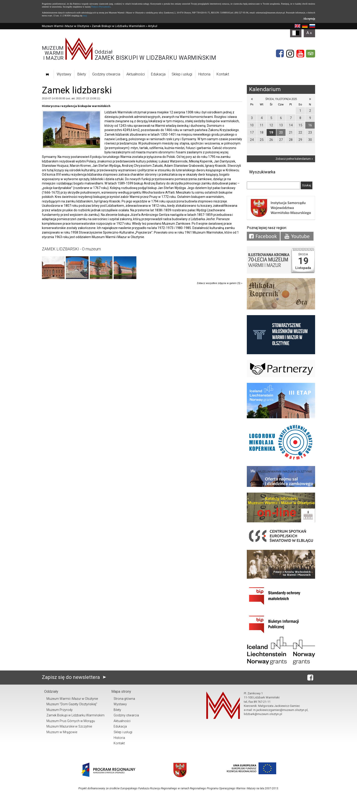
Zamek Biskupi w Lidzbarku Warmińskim (118, 26)
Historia (204, 74)
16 (310, 125)
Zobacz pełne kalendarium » (294, 158)
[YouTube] (300, 53)
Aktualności (135, 74)
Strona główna (124, 698)
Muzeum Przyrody (59, 710)
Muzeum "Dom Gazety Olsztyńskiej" (71, 704)
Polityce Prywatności (101, 6)
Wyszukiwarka (262, 171)
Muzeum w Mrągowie (61, 732)
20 (281, 132)
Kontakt (223, 74)
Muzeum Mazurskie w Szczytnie (69, 726)
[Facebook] (279, 53)
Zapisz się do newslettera (75, 677)
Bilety (81, 74)
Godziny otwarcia (106, 74)
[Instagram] (290, 53)
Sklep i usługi (182, 74)
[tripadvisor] (310, 53)
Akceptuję (309, 18)
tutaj (85, 15)
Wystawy (64, 74)
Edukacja (158, 74)
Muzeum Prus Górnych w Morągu (70, 721)
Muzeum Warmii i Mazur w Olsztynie (65, 26)
